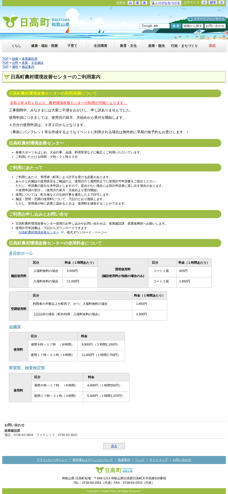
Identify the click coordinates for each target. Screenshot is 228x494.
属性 (15, 66)
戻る (114, 446)
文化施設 (37, 62)
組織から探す (193, 26)
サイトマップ (158, 460)
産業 (25, 62)
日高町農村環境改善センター (39, 232)
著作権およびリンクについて (92, 460)
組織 (15, 58)
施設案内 (28, 66)
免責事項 (124, 460)
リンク (139, 460)
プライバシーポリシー (52, 460)
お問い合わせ (215, 26)
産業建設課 (29, 58)
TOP (5, 58)
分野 (15, 62)
